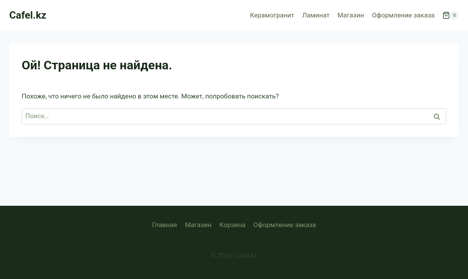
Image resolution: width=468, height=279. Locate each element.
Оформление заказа (403, 15)
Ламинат (316, 15)
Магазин (351, 15)
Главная (164, 225)
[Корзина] (450, 15)
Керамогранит (272, 15)
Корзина (232, 225)
